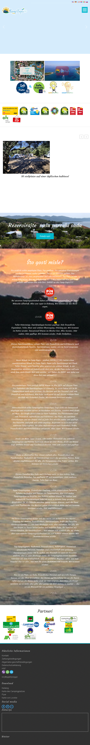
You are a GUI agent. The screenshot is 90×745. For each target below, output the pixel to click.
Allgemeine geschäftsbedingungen (17, 662)
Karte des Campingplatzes (13, 691)
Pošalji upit (45, 236)
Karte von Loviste (9, 698)
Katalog (5, 688)
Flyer (4, 694)
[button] (4, 27)
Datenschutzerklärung (11, 665)
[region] (45, 27)
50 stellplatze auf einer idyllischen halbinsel (45, 176)
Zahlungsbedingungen (11, 659)
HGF (4, 668)
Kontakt (5, 656)
